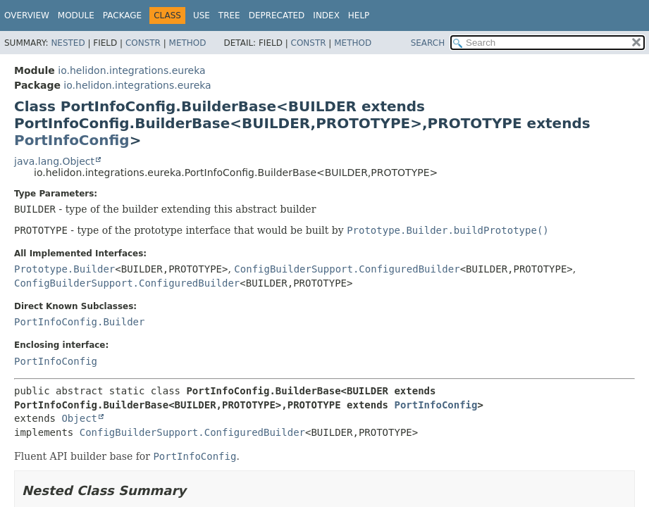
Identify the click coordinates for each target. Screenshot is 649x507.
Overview (26, 15)
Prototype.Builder (64, 269)
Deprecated (277, 15)
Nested (68, 43)
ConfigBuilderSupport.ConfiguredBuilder (346, 269)
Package (122, 15)
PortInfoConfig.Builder (79, 321)
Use (201, 15)
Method (187, 43)
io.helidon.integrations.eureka (131, 70)
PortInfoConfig (72, 140)
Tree (229, 15)
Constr (143, 43)
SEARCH (428, 43)
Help (359, 15)
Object (79, 418)
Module (76, 15)
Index (326, 15)
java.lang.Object (54, 161)
